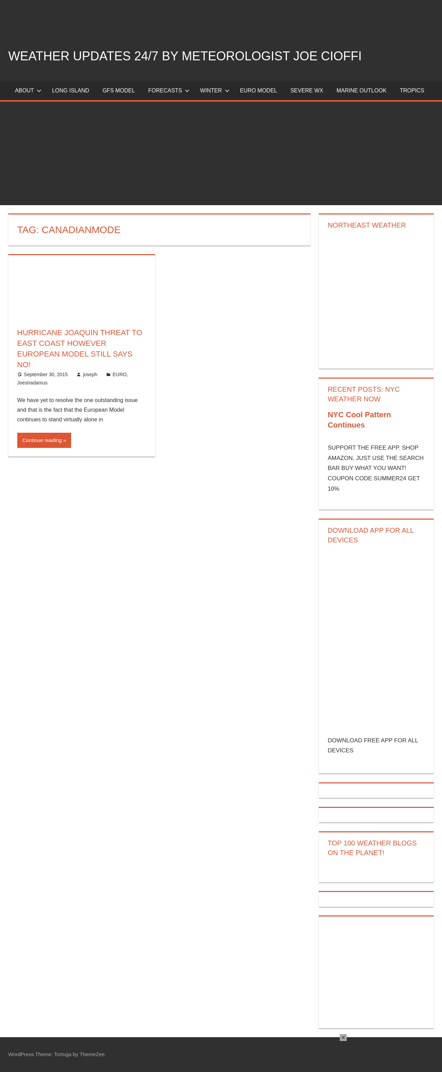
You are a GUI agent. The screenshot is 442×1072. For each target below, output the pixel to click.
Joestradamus (32, 382)
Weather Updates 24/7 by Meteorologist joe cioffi (185, 56)
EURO (119, 374)
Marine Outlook (361, 90)
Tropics (412, 90)
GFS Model (119, 90)
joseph (90, 374)
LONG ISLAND (70, 90)
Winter (214, 90)
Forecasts (169, 90)
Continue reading (42, 440)
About (28, 90)
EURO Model (258, 90)
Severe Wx (306, 90)
